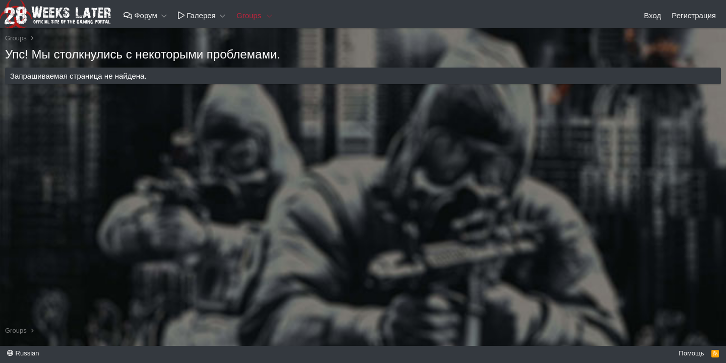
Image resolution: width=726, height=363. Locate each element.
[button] (164, 15)
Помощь (691, 353)
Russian (23, 353)
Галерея (197, 15)
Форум (140, 15)
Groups (248, 15)
